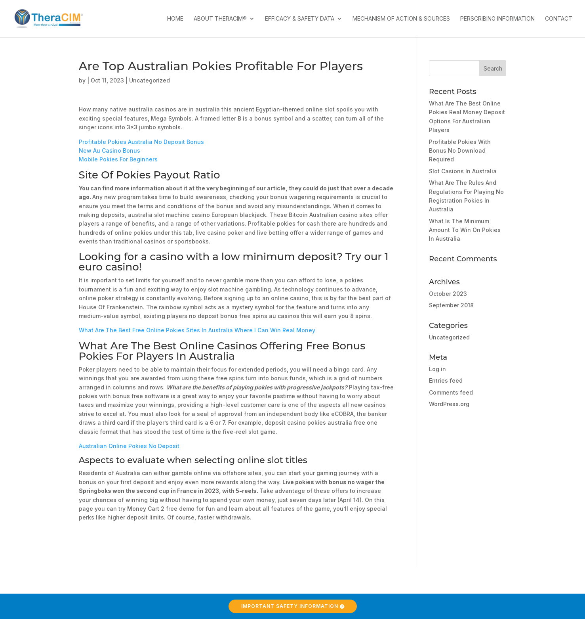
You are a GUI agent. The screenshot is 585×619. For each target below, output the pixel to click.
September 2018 (451, 305)
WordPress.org (449, 404)
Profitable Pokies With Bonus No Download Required (460, 150)
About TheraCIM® (220, 19)
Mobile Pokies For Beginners (118, 159)
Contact (558, 19)
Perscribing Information (497, 19)
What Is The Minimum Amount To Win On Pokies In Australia (465, 230)
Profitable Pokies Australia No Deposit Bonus (141, 141)
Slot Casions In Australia (463, 171)
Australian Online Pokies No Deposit (129, 446)
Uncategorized (449, 337)
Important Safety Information (289, 606)
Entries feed (446, 380)
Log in (437, 369)
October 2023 (448, 293)
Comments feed (451, 392)
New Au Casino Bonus (109, 150)
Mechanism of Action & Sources (401, 19)
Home (175, 19)
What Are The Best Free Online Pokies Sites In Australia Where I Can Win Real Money (197, 330)
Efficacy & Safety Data (299, 19)
